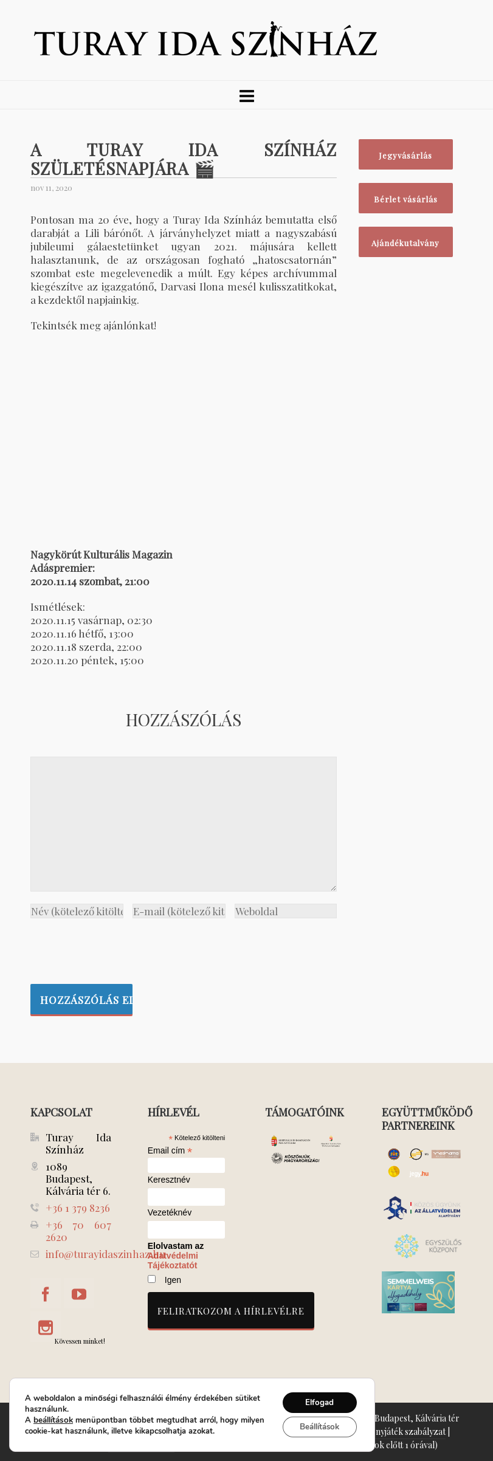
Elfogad (316, 1400)
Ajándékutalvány (405, 243)
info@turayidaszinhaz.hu (105, 1253)
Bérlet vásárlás (406, 199)
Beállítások (316, 1426)
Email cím (170, 1150)
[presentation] (122, 948)
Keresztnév (169, 1179)
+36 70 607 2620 (78, 1230)
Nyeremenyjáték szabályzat (393, 1431)
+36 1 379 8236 (78, 1207)
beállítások (52, 1419)
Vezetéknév (169, 1212)
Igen (173, 1280)
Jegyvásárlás (405, 155)
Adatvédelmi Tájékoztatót (173, 1260)
